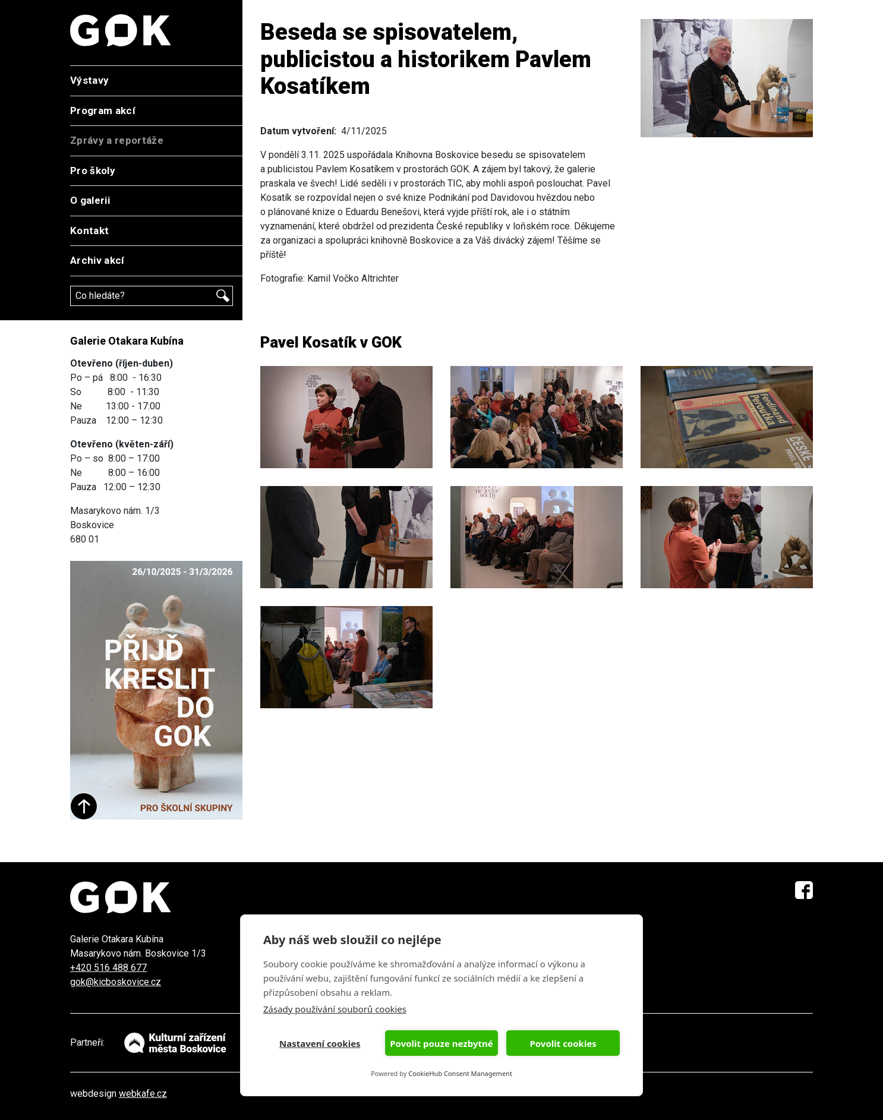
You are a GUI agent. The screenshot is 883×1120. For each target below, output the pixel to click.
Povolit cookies (562, 1043)
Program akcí (102, 110)
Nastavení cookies (320, 1043)
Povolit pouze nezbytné (441, 1043)
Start (83, 806)
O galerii (90, 200)
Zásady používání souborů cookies (334, 1009)
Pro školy (92, 170)
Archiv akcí (97, 260)
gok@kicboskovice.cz (115, 982)
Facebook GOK (804, 890)
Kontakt (89, 230)
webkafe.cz (143, 1093)
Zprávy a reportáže (116, 140)
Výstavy (89, 80)
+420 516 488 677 (108, 967)
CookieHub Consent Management (460, 1073)
